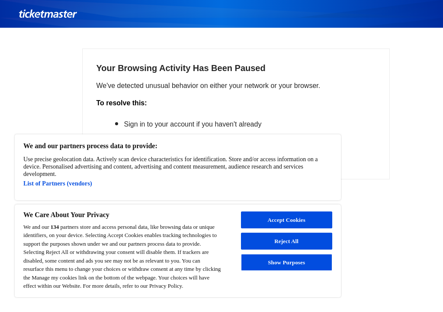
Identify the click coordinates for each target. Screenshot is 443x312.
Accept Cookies (286, 220)
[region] (178, 215)
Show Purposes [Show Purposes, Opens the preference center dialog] (286, 262)
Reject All (286, 241)
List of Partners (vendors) (57, 183)
